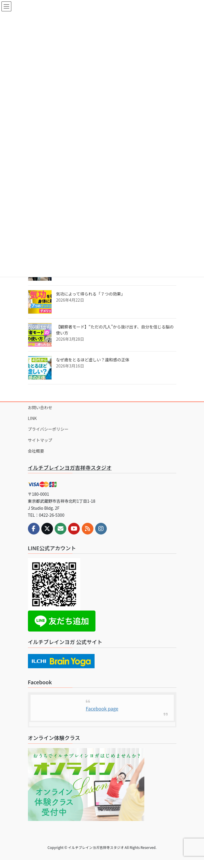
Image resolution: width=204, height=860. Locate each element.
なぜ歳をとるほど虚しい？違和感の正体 (93, 360)
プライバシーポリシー (48, 429)
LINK (32, 418)
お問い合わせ (40, 407)
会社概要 (36, 451)
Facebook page (102, 708)
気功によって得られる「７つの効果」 (90, 294)
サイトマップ (40, 440)
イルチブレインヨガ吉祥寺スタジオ (70, 467)
